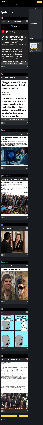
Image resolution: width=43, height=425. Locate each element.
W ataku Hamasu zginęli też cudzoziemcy (13, 179)
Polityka (2, 135)
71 (24, 419)
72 (21, 419)
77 (9, 419)
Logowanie (33, 1)
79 (4, 419)
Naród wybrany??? (6, 265)
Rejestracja (39, 1)
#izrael (6, 135)
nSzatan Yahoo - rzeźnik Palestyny (11, 21)
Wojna (2, 22)
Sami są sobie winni (7, 228)
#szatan (9, 22)
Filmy (26, 4)
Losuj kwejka (23, 416)
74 (16, 419)
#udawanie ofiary (20, 229)
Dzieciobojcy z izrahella (8, 77)
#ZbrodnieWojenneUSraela (17, 22)
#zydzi (12, 229)
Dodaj (11, 1)
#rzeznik (12, 22)
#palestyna (6, 22)
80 (1, 419)
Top (31, 4)
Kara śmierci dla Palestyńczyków (10, 359)
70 (26, 419)
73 (19, 419)
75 (14, 419)
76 (11, 419)
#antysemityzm (15, 229)
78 (6, 419)
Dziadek (3, 312)
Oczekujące (20, 4)
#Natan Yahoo (24, 22)
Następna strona (9, 416)
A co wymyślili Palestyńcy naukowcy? (12, 134)
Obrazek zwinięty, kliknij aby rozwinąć (14, 63)
